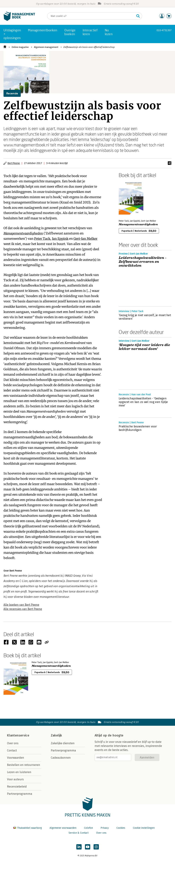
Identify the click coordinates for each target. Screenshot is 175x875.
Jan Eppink (60, 239)
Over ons (12, 743)
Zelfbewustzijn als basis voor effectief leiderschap (89, 47)
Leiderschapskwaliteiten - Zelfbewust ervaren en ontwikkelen (142, 262)
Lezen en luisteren (19, 772)
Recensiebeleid (17, 786)
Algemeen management (46, 47)
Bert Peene (14, 163)
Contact (12, 750)
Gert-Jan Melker (85, 239)
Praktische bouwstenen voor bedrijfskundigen (138, 428)
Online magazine (20, 47)
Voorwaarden (15, 757)
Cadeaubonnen (61, 757)
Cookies (120, 827)
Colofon (88, 827)
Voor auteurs (15, 779)
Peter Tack (42, 239)
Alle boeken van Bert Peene (21, 604)
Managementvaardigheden (23, 233)
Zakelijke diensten (63, 743)
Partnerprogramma (19, 793)
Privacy (105, 827)
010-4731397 (164, 30)
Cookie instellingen (144, 827)
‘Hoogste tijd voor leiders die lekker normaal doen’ (144, 347)
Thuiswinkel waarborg (28, 827)
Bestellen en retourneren (23, 765)
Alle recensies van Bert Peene (23, 609)
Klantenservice (18, 735)
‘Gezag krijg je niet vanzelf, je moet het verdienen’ (145, 316)
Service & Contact (78, 832)
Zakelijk (56, 735)
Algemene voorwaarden (63, 827)
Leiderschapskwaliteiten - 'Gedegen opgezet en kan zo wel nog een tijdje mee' (143, 402)
